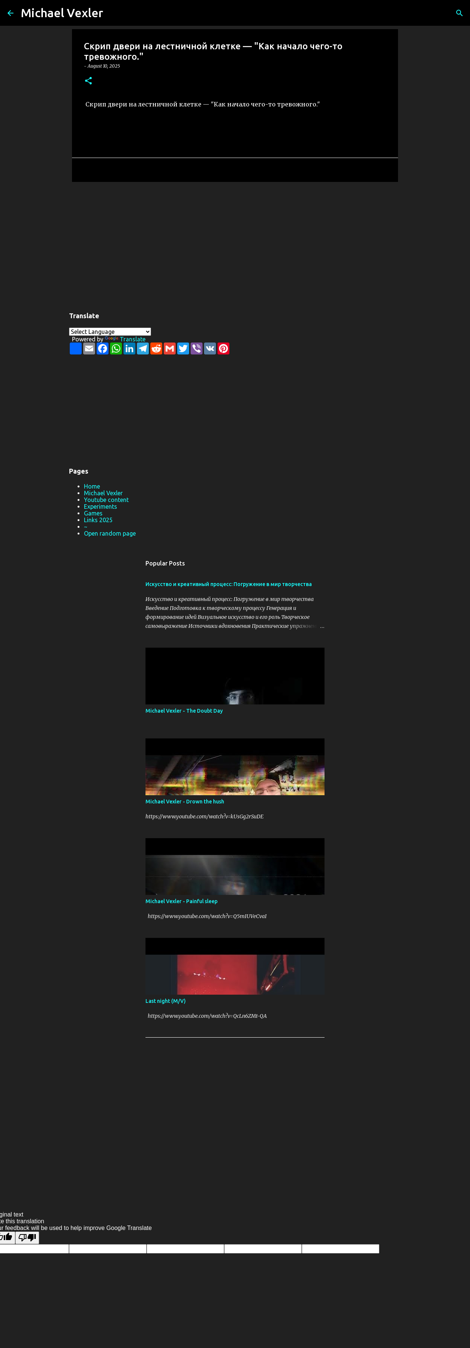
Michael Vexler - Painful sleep (181, 901)
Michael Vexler (62, 12)
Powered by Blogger (235, 1190)
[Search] (113, 13)
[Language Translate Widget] (110, 332)
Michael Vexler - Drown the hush (184, 802)
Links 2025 (98, 520)
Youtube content (106, 499)
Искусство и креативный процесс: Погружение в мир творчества (228, 584)
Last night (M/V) (165, 1001)
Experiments (100, 506)
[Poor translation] (27, 1237)
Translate (125, 339)
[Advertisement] (235, 245)
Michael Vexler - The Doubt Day (184, 711)
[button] (88, 81)
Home (92, 486)
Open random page (110, 533)
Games (93, 513)
